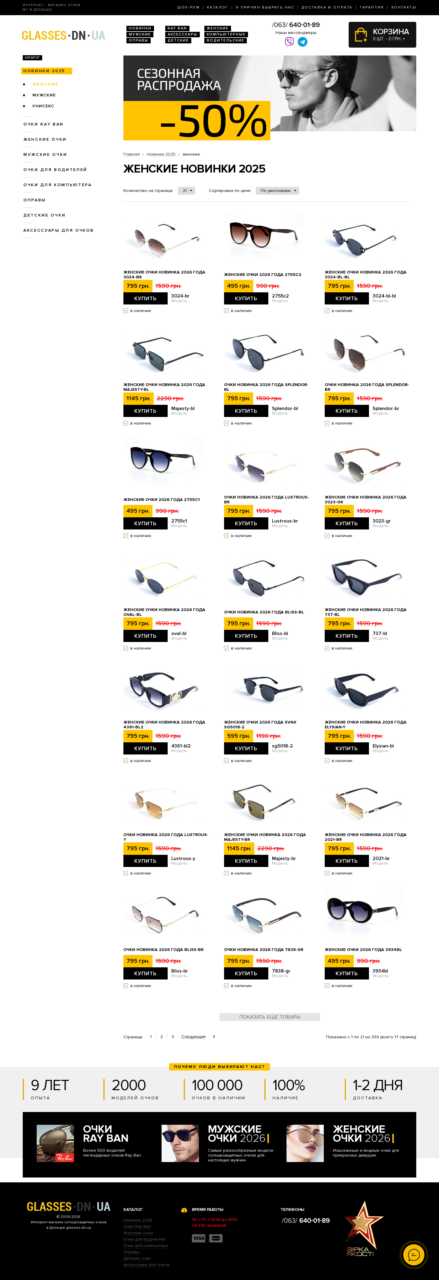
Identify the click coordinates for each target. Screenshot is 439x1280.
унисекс (43, 106)
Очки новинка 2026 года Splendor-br (367, 387)
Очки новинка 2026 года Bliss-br (163, 949)
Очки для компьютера (57, 184)
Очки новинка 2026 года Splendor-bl (266, 387)
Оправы (138, 40)
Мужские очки (45, 154)
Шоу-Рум (188, 7)
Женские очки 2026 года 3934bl (363, 949)
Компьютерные (226, 34)
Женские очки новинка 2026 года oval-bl (164, 612)
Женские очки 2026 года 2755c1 (161, 499)
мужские (44, 95)
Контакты (403, 7)
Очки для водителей (55, 169)
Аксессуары (182, 34)
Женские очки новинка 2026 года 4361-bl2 (164, 725)
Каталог (218, 7)
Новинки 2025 (44, 70)
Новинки (140, 28)
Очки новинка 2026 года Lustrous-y (165, 837)
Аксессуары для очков (58, 230)
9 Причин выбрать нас (265, 7)
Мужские (140, 34)
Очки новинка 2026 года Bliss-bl (264, 612)
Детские (178, 40)
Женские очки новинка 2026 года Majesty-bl (164, 387)
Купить (145, 298)
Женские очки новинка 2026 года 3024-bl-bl (366, 275)
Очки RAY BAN (43, 124)
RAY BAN (177, 28)
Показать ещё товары (270, 1017)
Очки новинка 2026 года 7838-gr (263, 949)
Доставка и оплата (327, 7)
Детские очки (44, 215)
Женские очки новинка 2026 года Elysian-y (366, 725)
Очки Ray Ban (137, 1226)
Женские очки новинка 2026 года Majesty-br (265, 837)
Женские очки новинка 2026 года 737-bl (366, 612)
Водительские (225, 40)
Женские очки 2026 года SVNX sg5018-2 (260, 725)
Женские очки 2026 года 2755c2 (262, 274)
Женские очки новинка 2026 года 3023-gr (366, 500)
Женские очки (45, 139)
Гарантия (372, 7)
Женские (218, 28)
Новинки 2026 (137, 1220)
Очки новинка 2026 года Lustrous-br (266, 500)
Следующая (193, 1037)
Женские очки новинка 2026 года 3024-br (164, 275)
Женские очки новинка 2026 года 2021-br (366, 837)
